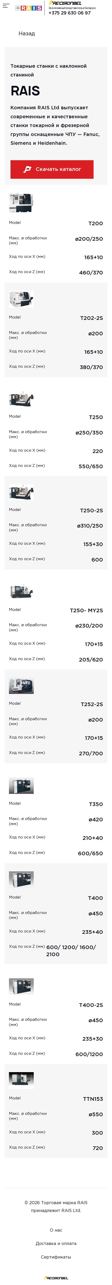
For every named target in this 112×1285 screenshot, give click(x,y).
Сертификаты (56, 1257)
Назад (20, 34)
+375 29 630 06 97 (70, 13)
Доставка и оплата (56, 1244)
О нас (56, 1230)
